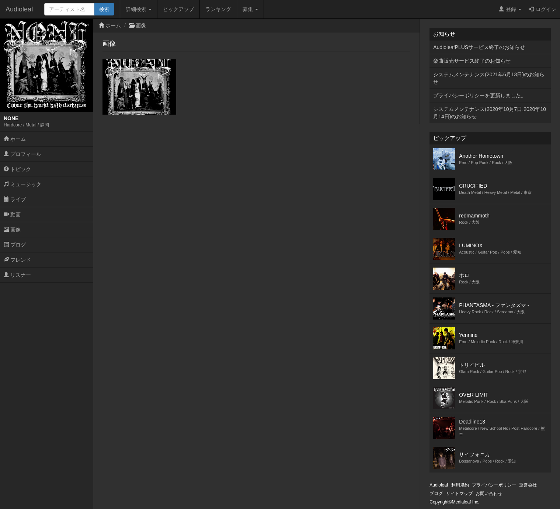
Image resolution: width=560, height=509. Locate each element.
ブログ (15, 245)
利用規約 (460, 485)
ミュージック (22, 184)
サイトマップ (459, 493)
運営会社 (528, 485)
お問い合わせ (489, 493)
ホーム (15, 139)
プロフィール (22, 154)
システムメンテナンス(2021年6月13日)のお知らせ (489, 78)
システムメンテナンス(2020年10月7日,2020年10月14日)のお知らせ (489, 112)
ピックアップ (178, 9)
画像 (12, 230)
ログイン (542, 9)
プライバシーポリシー (494, 485)
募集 (250, 9)
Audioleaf (19, 9)
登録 (510, 9)
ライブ (15, 199)
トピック (17, 169)
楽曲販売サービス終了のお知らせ (472, 61)
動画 (12, 214)
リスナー (17, 275)
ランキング (218, 9)
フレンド (17, 260)
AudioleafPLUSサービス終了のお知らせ (479, 47)
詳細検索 (139, 9)
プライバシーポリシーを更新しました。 (479, 95)
